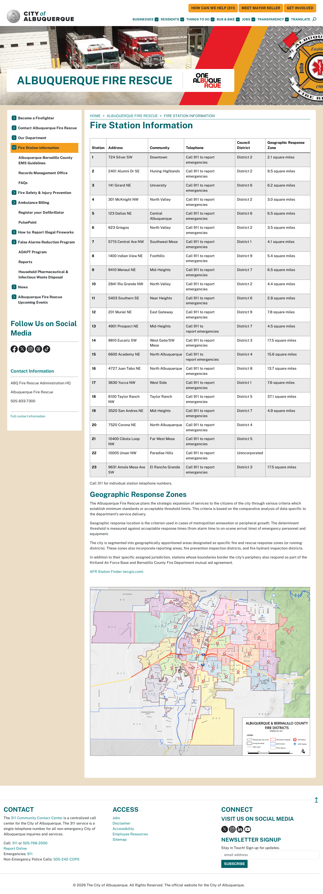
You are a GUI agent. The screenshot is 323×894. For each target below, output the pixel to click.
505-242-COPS (66, 859)
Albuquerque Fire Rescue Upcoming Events (40, 300)
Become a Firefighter (36, 118)
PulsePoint (27, 222)
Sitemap (120, 839)
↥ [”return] (316, 800)
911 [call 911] (30, 854)
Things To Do (200, 19)
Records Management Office (43, 173)
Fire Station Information (38, 148)
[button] (300, 19)
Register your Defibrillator (41, 212)
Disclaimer (121, 823)
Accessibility (123, 829)
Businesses (145, 19)
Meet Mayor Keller (261, 8)
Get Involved (300, 8)
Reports (25, 262)
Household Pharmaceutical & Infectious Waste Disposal (43, 274)
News (23, 287)
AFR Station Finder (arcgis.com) (116, 571)
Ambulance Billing (33, 202)
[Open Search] (314, 19)
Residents (172, 19)
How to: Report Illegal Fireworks (46, 232)
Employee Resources (130, 834)
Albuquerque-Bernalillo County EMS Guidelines (45, 160)
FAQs (22, 183)
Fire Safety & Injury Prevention (44, 193)
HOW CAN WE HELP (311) (213, 8)
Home (95, 116)
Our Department (32, 138)
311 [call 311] (15, 843)
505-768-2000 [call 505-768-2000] (35, 843)
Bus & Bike (228, 19)
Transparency (273, 19)
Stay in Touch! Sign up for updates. (250, 848)
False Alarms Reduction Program (46, 242)
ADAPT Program (32, 252)
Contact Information (32, 371)
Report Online (15, 848)
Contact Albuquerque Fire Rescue (47, 128)
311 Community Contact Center (37, 818)
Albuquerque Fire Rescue (132, 116)
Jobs (248, 19)
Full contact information (28, 416)
